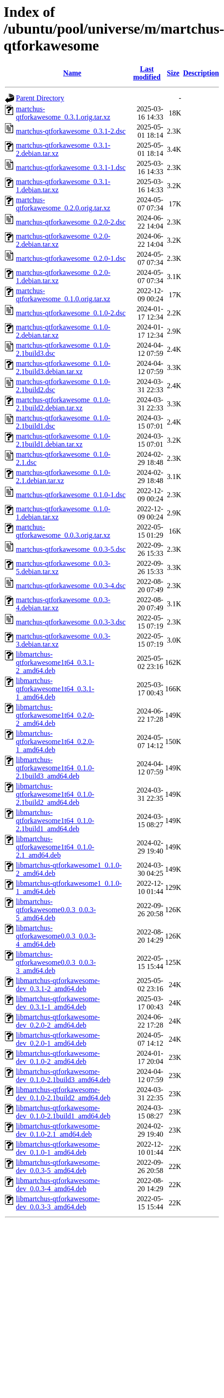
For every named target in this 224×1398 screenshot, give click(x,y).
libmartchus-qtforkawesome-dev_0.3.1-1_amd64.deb (58, 1003)
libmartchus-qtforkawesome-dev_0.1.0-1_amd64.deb (58, 1148)
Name (72, 73)
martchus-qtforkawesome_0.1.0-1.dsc (70, 495)
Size (173, 73)
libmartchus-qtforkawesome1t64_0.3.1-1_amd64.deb (55, 689)
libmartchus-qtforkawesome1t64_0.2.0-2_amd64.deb (55, 715)
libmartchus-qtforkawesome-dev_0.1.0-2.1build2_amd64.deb (63, 1094)
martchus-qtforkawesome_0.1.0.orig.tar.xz (63, 295)
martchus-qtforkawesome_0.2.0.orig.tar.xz (63, 204)
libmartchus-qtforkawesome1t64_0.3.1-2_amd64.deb (55, 662)
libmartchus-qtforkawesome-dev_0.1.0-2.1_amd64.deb (58, 1130)
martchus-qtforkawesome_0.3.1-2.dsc (70, 131)
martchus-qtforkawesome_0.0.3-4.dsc (70, 585)
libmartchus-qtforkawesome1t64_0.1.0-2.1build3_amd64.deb (55, 768)
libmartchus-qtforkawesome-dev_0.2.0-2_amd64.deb (58, 1021)
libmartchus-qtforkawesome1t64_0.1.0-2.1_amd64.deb (55, 847)
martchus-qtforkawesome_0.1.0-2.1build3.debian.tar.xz (63, 367)
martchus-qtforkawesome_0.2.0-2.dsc (70, 222)
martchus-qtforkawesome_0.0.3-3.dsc (70, 622)
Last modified (146, 73)
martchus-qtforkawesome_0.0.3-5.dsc (70, 549)
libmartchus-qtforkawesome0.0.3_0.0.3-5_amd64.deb (56, 910)
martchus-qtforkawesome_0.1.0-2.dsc (70, 313)
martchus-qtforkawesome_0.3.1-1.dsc (70, 167)
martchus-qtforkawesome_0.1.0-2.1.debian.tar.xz (63, 476)
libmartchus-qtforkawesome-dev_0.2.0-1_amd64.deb (58, 1039)
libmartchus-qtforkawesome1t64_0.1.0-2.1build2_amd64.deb (55, 794)
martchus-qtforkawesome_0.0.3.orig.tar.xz (63, 531)
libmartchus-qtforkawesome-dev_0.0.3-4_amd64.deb (58, 1185)
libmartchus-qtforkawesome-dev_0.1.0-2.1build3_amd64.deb (63, 1075)
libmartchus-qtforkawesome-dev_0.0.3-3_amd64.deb (58, 1203)
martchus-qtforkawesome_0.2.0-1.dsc (70, 258)
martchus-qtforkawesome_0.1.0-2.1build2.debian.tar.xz (63, 404)
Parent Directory (40, 98)
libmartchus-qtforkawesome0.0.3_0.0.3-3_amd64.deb (56, 962)
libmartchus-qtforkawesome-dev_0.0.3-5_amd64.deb (58, 1166)
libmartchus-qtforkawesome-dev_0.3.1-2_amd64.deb (58, 985)
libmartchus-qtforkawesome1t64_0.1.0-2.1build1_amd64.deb (55, 821)
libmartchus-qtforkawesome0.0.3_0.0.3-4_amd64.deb (56, 936)
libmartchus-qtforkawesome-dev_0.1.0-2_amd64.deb (58, 1057)
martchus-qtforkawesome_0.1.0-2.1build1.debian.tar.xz (63, 440)
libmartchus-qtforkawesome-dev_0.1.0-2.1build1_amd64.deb (63, 1112)
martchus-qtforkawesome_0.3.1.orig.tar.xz (63, 113)
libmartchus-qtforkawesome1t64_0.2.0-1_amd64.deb (55, 741)
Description (201, 73)
